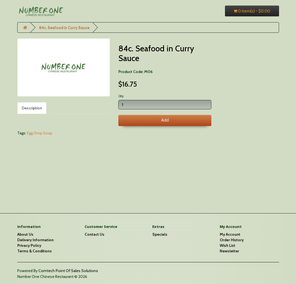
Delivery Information (35, 239)
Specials (159, 234)
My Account (230, 234)
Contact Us (94, 234)
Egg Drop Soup (39, 132)
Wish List (227, 245)
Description (32, 107)
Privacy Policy (29, 245)
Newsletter (229, 250)
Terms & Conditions (34, 250)
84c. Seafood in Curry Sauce (64, 27)
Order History (232, 239)
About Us (25, 234)
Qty (121, 96)
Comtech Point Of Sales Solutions (68, 270)
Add (165, 120)
